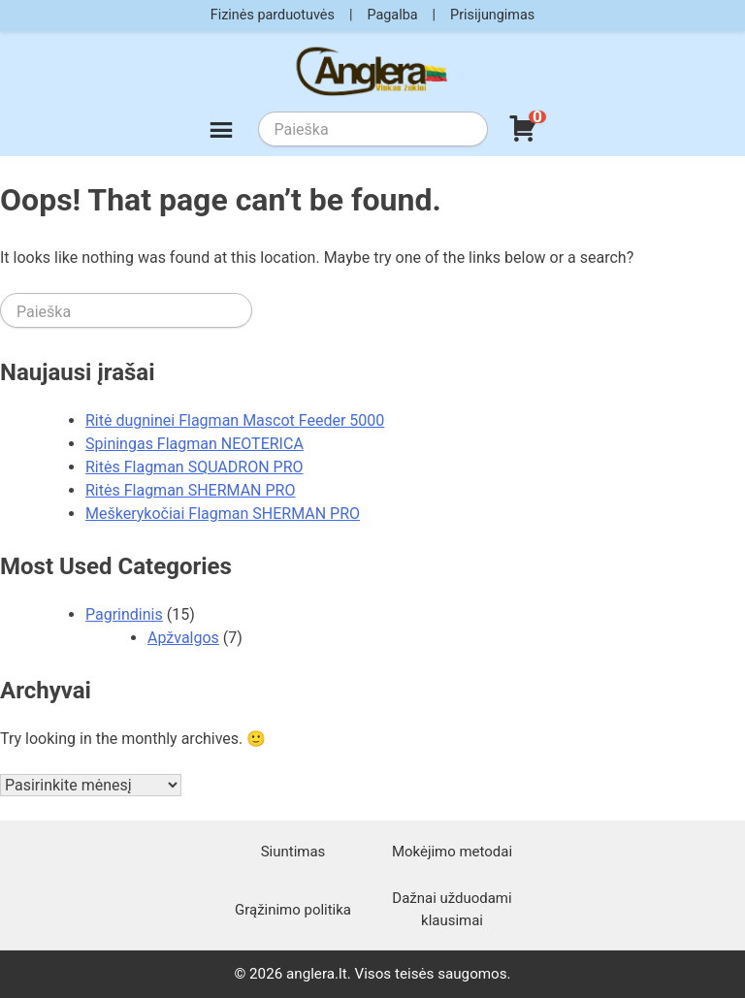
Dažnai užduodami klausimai (451, 908)
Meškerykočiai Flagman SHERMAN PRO (222, 513)
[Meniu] (221, 132)
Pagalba (392, 15)
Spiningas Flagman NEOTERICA (194, 444)
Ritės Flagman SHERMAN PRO (190, 490)
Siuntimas (293, 851)
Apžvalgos (183, 637)
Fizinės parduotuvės (273, 15)
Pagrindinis (124, 614)
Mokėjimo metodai (452, 851)
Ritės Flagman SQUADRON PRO (194, 467)
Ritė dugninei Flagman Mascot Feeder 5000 (234, 420)
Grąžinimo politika (293, 909)
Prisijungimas (492, 15)
